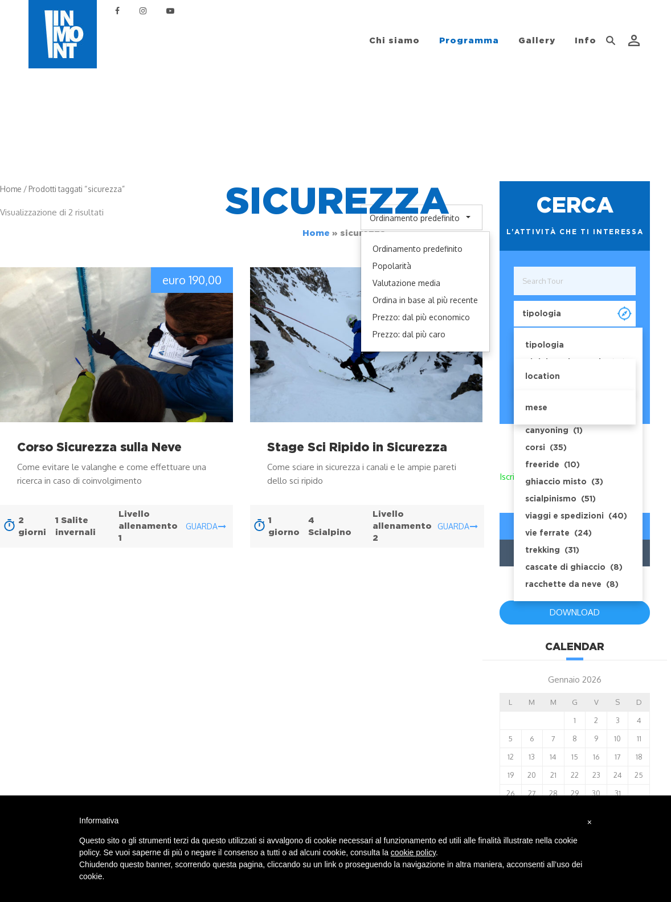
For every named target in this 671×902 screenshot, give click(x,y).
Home (316, 233)
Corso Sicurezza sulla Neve (99, 447)
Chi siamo (394, 40)
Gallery (536, 40)
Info (585, 40)
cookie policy (413, 852)
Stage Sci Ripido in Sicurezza (357, 447)
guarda (206, 526)
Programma (469, 40)
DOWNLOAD (575, 612)
